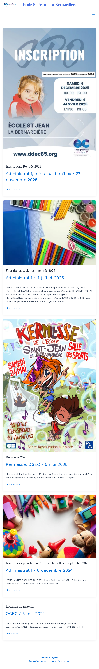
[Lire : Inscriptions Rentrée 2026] (49, 94)
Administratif (19, 173)
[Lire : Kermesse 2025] (49, 385)
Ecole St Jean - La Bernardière (49, 4)
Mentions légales (49, 657)
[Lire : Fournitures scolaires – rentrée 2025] (49, 232)
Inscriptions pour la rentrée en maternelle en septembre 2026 (47, 563)
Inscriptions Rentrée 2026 (23, 166)
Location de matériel (20, 606)
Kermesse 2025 (16, 457)
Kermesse (16, 464)
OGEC (34, 464)
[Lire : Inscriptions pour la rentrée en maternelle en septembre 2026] (49, 526)
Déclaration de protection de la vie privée (49, 661)
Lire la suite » (13, 189)
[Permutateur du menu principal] (93, 14)
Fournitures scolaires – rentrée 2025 (30, 270)
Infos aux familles (53, 173)
